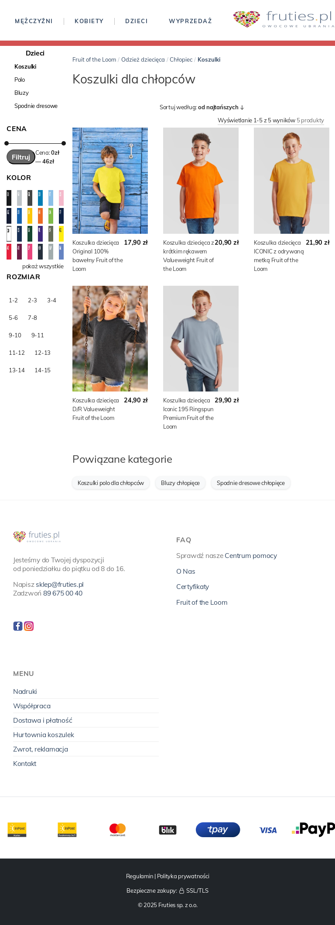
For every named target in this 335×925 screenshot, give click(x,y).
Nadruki (25, 691)
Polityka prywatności (183, 876)
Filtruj (21, 156)
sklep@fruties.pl (60, 584)
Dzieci (136, 20)
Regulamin (140, 876)
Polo (19, 79)
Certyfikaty (192, 586)
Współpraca (31, 705)
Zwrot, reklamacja (40, 749)
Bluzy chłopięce (180, 482)
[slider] (6, 143)
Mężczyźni (34, 20)
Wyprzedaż (190, 20)
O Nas (185, 571)
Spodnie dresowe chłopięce (251, 482)
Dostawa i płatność (42, 720)
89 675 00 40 (62, 593)
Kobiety (89, 20)
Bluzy (21, 92)
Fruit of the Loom (94, 59)
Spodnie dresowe (36, 105)
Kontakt (24, 763)
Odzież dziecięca (143, 59)
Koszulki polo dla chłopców (111, 482)
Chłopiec (181, 59)
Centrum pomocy (251, 555)
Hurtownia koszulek (43, 734)
